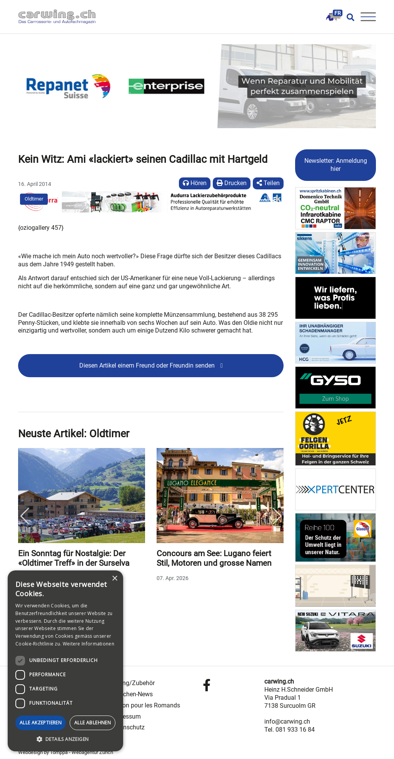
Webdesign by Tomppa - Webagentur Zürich (65, 752)
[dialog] (65, 660)
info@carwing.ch (287, 721)
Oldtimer (34, 199)
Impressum (125, 716)
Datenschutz (127, 727)
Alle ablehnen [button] (92, 722)
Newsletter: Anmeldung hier (335, 164)
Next (277, 516)
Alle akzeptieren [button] (41, 722)
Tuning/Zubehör (132, 683)
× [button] (114, 579)
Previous (24, 516)
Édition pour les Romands (145, 705)
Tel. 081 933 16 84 (289, 729)
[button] (65, 739)
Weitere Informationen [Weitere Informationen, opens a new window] (88, 643)
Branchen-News (131, 694)
